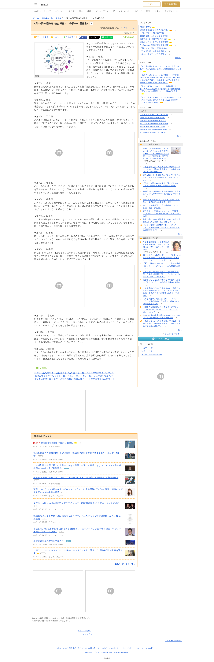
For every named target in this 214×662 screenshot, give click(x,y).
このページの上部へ (173, 641)
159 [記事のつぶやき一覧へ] (66, 468)
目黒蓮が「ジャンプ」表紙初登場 (154, 42)
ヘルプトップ (147, 348)
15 (167, 252)
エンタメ (59, 11)
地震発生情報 (145, 27)
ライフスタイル (171, 11)
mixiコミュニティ (118, 648)
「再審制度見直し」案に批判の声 (154, 115)
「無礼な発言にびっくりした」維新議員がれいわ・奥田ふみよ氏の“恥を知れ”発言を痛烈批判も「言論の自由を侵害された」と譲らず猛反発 (160, 88)
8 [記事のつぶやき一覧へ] (63, 492)
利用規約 (72, 648)
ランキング (144, 141)
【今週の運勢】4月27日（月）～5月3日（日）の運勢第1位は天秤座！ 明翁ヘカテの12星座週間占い (161, 227)
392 (168, 33)
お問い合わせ (93, 648)
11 (168, 126)
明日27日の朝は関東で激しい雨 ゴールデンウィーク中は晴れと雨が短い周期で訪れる (75, 477)
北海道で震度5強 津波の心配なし (154, 30)
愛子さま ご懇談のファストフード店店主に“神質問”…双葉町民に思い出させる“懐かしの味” (162, 213)
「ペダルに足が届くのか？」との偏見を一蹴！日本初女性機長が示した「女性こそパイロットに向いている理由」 (161, 274)
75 (170, 48)
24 (169, 51)
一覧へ (178, 58)
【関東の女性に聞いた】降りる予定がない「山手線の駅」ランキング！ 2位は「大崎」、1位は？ (160, 309)
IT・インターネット (121, 11)
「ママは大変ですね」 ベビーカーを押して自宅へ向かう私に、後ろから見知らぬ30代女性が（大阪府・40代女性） (160, 100)
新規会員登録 (170, 4)
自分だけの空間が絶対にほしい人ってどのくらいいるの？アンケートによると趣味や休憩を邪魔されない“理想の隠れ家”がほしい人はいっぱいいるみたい (156, 153)
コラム (157, 11)
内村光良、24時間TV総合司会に (153, 39)
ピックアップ (145, 23)
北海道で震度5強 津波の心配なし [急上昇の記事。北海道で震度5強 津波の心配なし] (57, 443)
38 (168, 118)
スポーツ (138, 11)
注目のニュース (146, 107)
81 (169, 132)
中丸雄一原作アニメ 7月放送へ (153, 54)
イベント (131, 648)
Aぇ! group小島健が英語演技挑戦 (154, 45)
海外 (148, 11)
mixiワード (152, 648)
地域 (89, 11)
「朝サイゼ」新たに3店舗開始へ (153, 48)
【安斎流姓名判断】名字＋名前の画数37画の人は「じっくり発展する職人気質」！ (74, 379)
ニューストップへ (84, 634)
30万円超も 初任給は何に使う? (153, 132)
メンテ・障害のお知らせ (151, 355)
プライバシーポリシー (103, 652)
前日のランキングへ (173, 334)
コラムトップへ (84, 631)
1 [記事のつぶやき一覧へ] (36, 506)
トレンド (71, 11)
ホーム (36, 18)
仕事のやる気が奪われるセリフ (153, 121)
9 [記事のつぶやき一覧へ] (36, 480)
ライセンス (82, 648)
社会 (81, 11)
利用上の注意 (147, 351)
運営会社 (89, 652)
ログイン (151, 4)
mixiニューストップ (42, 11)
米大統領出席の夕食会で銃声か (48, 541)
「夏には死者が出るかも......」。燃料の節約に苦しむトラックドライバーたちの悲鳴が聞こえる (161, 265)
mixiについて (62, 648)
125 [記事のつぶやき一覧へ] (68, 541)
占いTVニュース (127, 28)
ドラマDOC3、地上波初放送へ (153, 51)
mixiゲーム (105, 648)
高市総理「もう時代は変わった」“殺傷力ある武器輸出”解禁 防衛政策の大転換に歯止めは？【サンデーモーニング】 (162, 257)
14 (169, 54)
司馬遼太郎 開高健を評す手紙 (152, 127)
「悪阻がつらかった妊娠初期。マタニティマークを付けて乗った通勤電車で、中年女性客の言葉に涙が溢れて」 (161, 169)
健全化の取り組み (121, 652)
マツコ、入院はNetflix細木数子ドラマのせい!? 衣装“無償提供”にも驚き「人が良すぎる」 (77, 503)
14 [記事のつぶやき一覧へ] (40, 456)
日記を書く (70, 37)
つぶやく (57, 37)
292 (169, 120)
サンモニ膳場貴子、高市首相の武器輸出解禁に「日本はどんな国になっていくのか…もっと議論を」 (156, 245)
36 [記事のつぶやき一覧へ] (80, 443)
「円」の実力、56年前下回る (152, 33)
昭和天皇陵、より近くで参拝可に (154, 36)
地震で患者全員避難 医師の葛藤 (153, 129)
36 (175, 30)
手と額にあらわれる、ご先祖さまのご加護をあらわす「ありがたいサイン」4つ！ (74, 372)
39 (171, 123)
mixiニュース (47, 18)
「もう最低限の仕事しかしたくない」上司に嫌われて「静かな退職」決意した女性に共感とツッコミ (160, 68)
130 (171, 36)
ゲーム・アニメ (102, 11)
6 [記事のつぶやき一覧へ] (44, 519)
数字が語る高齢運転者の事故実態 (154, 124)
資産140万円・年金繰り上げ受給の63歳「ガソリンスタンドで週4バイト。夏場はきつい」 (161, 177)
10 (170, 129)
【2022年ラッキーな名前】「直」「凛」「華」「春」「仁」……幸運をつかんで (73, 376)
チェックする (42, 37)
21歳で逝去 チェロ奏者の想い (152, 118)
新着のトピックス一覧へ (124, 564)
